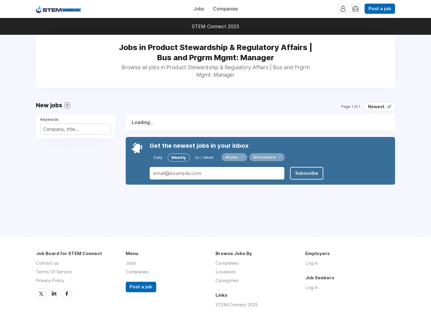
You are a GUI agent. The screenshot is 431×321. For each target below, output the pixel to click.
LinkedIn (54, 294)
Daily (158, 157)
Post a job (379, 8)
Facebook (67, 294)
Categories (227, 280)
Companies (225, 9)
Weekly (178, 157)
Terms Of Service (54, 272)
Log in (311, 263)
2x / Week (204, 157)
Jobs (198, 9)
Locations (226, 272)
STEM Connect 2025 (215, 26)
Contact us (47, 263)
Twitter (41, 294)
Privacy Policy (50, 280)
